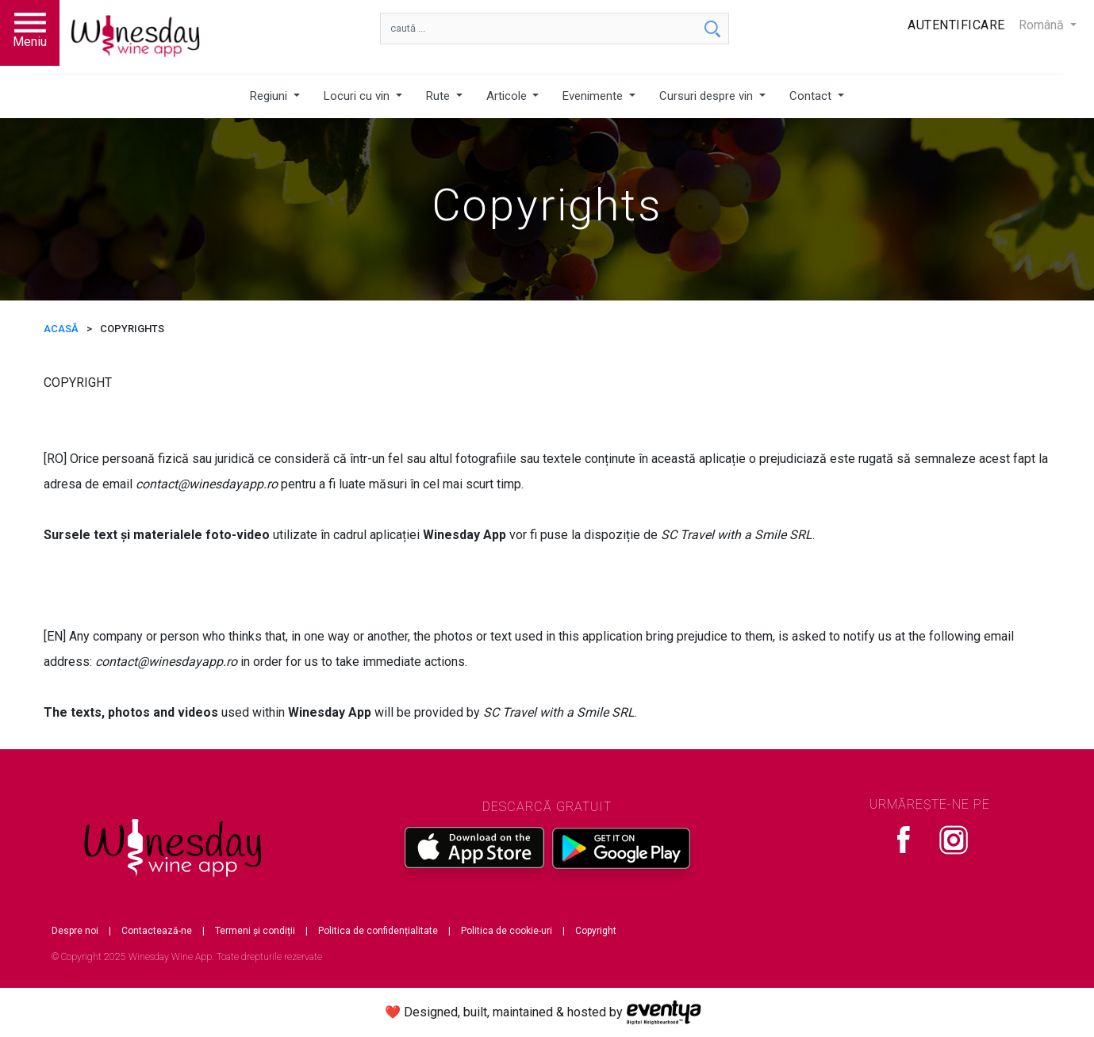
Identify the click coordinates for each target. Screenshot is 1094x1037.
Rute (439, 96)
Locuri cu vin (358, 96)
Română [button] (1043, 25)
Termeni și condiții (255, 930)
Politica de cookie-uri (506, 930)
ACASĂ (61, 329)
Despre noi (75, 930)
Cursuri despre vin (707, 96)
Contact (812, 96)
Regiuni (270, 96)
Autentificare (956, 25)
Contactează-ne (156, 930)
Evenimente (594, 96)
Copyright (595, 930)
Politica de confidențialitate (378, 930)
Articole (508, 96)
